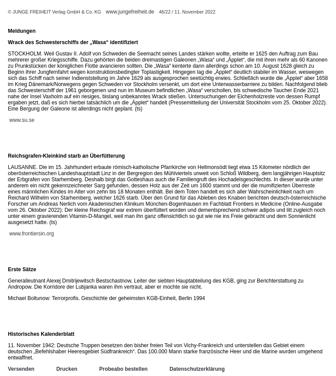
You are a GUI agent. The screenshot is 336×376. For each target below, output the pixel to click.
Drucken (66, 369)
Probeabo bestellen (123, 369)
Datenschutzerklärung (196, 369)
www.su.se (21, 120)
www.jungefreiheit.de (130, 12)
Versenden (21, 369)
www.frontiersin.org (31, 234)
